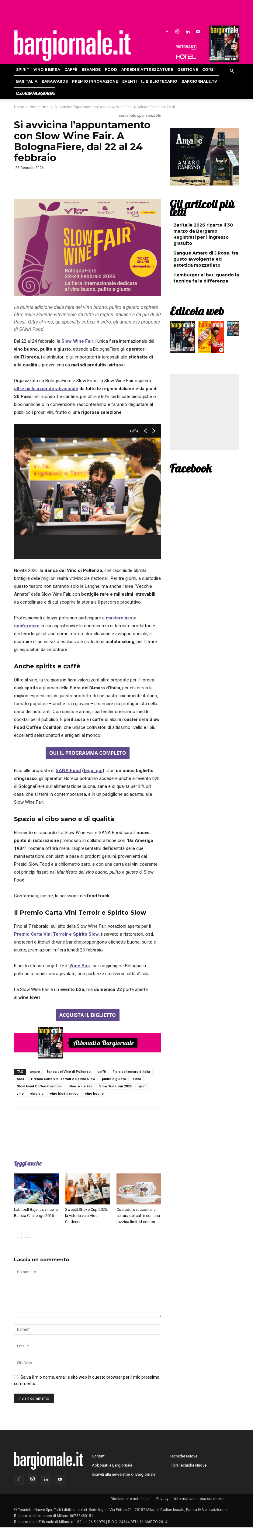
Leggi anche (27, 1163)
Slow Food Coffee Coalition (39, 1086)
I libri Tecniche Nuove (188, 1465)
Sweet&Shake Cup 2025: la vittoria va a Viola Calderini (86, 1215)
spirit (142, 1086)
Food (111, 69)
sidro (137, 1079)
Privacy (162, 1499)
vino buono (94, 1094)
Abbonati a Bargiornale (103, 1043)
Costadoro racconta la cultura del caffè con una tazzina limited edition (138, 1215)
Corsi (208, 69)
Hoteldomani (186, 57)
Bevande (91, 69)
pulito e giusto (114, 1079)
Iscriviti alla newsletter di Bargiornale (123, 1474)
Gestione (187, 69)
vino (20, 1094)
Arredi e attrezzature (147, 69)
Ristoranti (186, 47)
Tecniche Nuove (183, 1456)
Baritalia (26, 81)
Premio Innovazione (95, 81)
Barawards (55, 81)
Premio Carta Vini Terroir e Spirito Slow (63, 1079)
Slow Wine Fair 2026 (115, 1086)
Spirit (22, 69)
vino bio (36, 1094)
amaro (35, 1072)
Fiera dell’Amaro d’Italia (131, 1072)
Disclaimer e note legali (131, 1499)
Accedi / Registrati (36, 93)
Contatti (99, 1456)
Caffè (70, 69)
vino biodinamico (64, 1094)
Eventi (129, 81)
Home (19, 107)
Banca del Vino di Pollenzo (69, 1072)
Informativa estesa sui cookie (199, 1499)
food (20, 1079)
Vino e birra (46, 69)
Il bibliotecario (159, 81)
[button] (231, 71)
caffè (101, 1072)
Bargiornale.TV (199, 81)
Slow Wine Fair (80, 1086)
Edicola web (197, 311)
